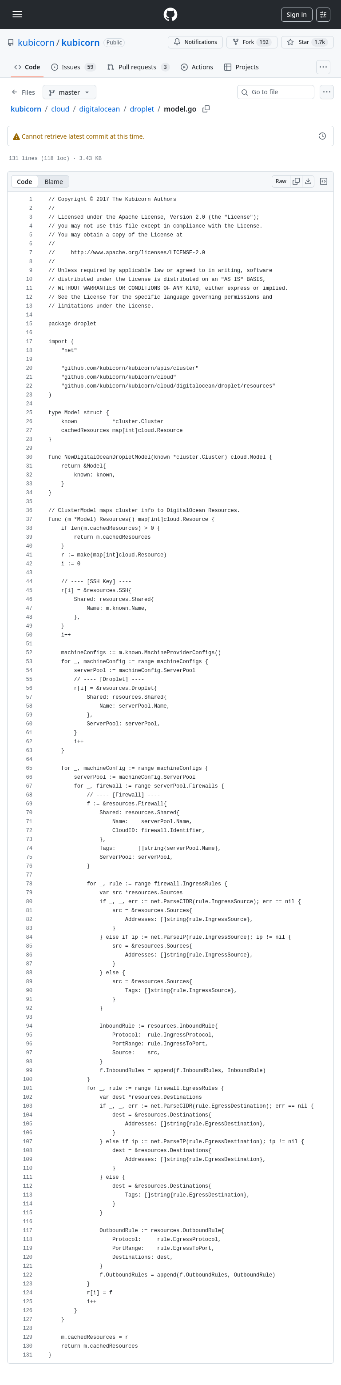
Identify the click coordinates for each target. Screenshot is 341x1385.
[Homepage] (170, 14)
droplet (142, 109)
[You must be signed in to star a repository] (307, 42)
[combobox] (279, 92)
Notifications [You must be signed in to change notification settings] (195, 42)
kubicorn (36, 42)
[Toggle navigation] (17, 14)
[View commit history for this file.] (322, 136)
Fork (252, 42)
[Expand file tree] (23, 92)
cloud (60, 109)
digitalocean (99, 109)
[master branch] (69, 92)
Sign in (297, 14)
